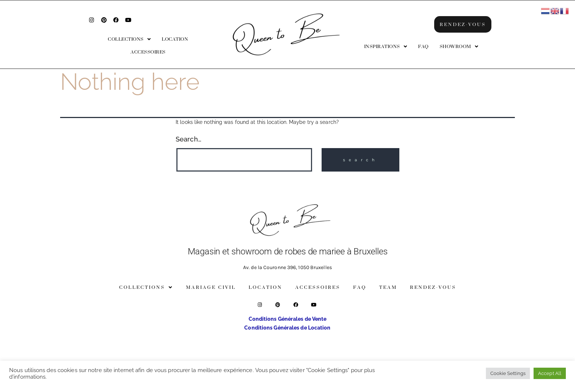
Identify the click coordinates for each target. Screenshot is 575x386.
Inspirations (385, 46)
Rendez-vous (433, 287)
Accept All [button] (549, 373)
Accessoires (148, 52)
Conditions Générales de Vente (288, 319)
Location (175, 39)
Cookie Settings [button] (508, 373)
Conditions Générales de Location (287, 328)
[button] (129, 39)
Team (388, 287)
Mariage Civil (211, 287)
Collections (129, 39)
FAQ (423, 46)
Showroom (459, 46)
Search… (188, 139)
